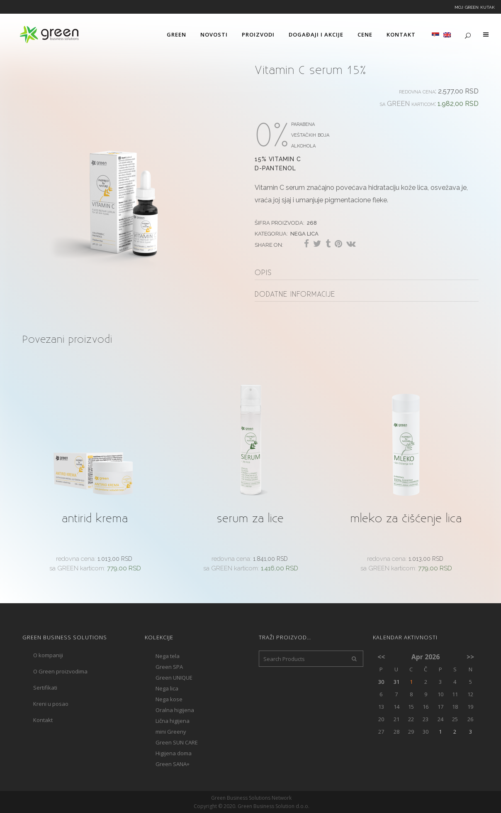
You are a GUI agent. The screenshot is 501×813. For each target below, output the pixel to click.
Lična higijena (173, 721)
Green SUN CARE (177, 742)
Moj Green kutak (475, 6)
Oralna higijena (175, 710)
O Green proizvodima (60, 671)
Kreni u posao (50, 703)
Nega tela (168, 656)
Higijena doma (174, 753)
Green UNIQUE (174, 677)
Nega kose (169, 699)
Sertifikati (45, 687)
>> (470, 656)
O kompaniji (48, 655)
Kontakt (43, 720)
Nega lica (304, 232)
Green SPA (169, 667)
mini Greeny (171, 731)
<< (381, 656)
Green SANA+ (173, 764)
